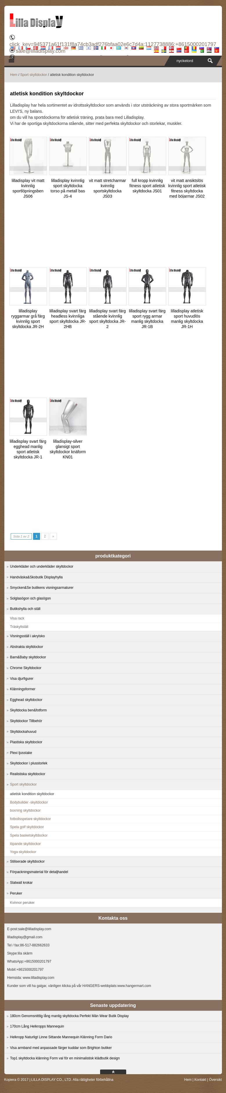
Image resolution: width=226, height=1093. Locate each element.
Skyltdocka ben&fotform (28, 710)
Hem (13, 75)
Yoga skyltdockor (23, 852)
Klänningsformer (22, 689)
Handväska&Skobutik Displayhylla (36, 577)
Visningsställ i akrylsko (27, 636)
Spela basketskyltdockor (29, 835)
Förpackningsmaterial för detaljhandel (39, 872)
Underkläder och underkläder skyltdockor (41, 566)
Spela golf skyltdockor (27, 827)
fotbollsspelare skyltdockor (30, 819)
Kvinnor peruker (22, 903)
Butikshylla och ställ (25, 609)
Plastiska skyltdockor (26, 742)
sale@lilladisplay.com (40, 51)
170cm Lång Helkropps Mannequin (37, 1026)
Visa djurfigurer (21, 679)
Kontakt (200, 1080)
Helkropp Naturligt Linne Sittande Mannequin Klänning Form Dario (61, 1037)
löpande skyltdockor (25, 844)
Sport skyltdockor (33, 75)
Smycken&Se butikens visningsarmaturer (42, 588)
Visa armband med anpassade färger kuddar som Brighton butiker (61, 1048)
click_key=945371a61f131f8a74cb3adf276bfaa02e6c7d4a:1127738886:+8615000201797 (113, 44)
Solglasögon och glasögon (30, 598)
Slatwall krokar (21, 883)
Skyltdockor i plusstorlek (29, 763)
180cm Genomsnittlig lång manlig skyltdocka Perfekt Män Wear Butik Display (69, 1016)
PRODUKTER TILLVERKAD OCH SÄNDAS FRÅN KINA (81, 58)
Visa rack (17, 618)
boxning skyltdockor (25, 810)
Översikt (215, 1080)
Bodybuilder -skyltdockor (29, 802)
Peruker (16, 893)
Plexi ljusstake (21, 753)
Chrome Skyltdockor (25, 668)
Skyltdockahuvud (23, 732)
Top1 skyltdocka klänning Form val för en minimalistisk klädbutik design (65, 1058)
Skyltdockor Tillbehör (26, 721)
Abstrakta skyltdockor (26, 647)
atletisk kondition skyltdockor (32, 794)
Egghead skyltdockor (26, 700)
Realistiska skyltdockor (27, 774)
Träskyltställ (19, 627)
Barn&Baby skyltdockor (28, 657)
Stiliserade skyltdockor (27, 861)
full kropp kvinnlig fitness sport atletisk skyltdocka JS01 (147, 185)
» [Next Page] (53, 536)
